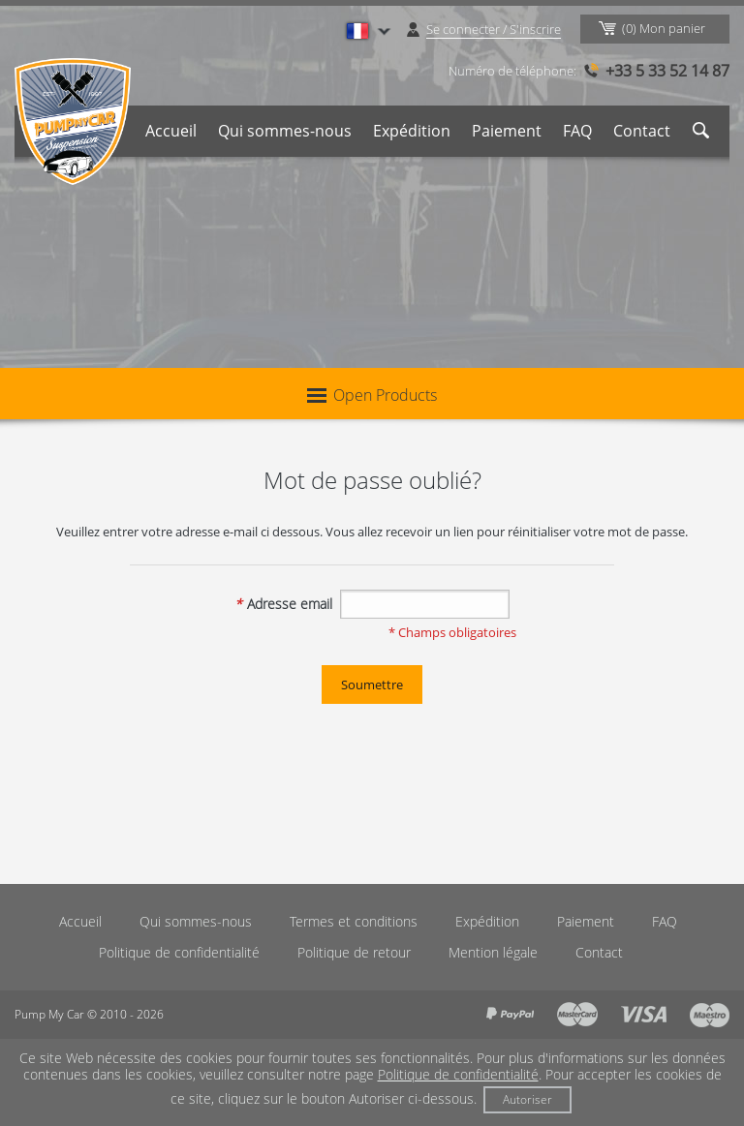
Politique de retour (354, 952)
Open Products (372, 395)
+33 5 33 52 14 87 (667, 70)
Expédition (411, 130)
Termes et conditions (354, 921)
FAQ (577, 130)
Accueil (171, 130)
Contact (641, 130)
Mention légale (493, 952)
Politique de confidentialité (179, 952)
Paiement (507, 130)
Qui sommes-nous (285, 130)
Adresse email (283, 603)
